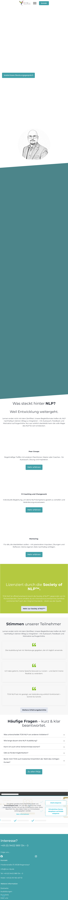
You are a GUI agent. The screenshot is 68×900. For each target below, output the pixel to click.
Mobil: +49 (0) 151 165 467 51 (11, 857)
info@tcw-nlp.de (7, 848)
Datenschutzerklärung (34, 897)
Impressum (53, 895)
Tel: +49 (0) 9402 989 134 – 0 (12, 852)
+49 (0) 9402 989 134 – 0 (14, 824)
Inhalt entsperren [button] (55, 782)
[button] (3, 896)
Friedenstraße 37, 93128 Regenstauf (15, 844)
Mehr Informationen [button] (22, 793)
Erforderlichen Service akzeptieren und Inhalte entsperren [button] (55, 790)
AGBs (61, 895)
